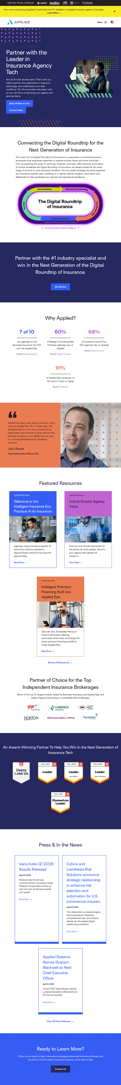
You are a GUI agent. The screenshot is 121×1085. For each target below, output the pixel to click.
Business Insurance (30, 355)
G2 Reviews (64, 387)
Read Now (21, 563)
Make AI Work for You (19, 104)
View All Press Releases (60, 1034)
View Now (76, 563)
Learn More (54, 13)
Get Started (60, 287)
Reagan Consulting (64, 355)
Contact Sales (16, 111)
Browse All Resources (60, 664)
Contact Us (60, 1081)
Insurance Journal (97, 351)
